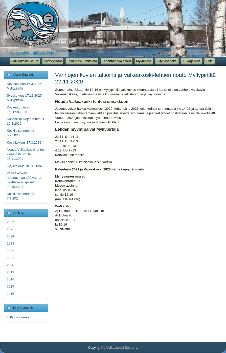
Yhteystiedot (53, 61)
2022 (10, 251)
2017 (10, 287)
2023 (10, 243)
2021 (10, 258)
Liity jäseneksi (167, 61)
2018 (10, 279)
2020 (10, 265)
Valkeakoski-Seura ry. (122, 347)
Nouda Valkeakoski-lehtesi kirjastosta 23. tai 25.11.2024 (26, 154)
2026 (10, 222)
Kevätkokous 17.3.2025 (24, 142)
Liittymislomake (18, 317)
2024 (10, 236)
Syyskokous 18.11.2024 (24, 166)
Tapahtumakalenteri (116, 61)
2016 (10, 294)
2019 (10, 272)
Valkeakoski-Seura (24, 61)
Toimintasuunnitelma (82, 61)
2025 (10, 229)
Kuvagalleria (192, 61)
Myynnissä (143, 61)
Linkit (209, 61)
